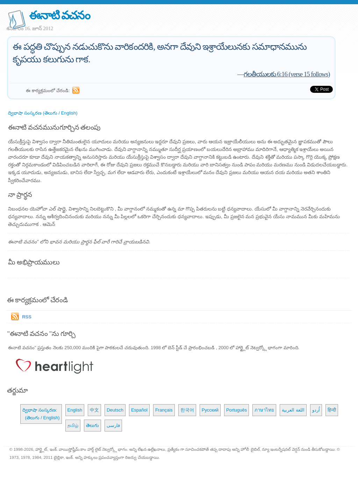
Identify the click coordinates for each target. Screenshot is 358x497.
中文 (94, 410)
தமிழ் (72, 425)
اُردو (316, 410)
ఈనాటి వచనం (59, 15)
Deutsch (115, 410)
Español (139, 410)
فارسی (113, 425)
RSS (26, 316)
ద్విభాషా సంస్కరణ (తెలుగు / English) (42, 113)
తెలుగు (92, 425)
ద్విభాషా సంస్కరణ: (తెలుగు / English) (40, 413)
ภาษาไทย (264, 410)
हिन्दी (332, 410)
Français (164, 410)
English (75, 410)
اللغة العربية (293, 410)
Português (236, 410)
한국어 (187, 410)
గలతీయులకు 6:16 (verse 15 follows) (287, 74)
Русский (210, 410)
